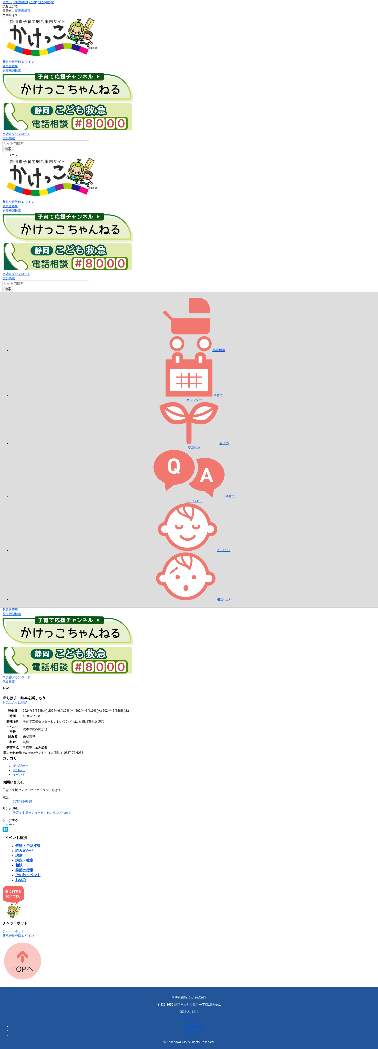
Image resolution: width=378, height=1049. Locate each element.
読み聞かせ (20, 766)
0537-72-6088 (22, 801)
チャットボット (13, 931)
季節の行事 (24, 870)
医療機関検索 (12, 70)
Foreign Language (41, 2)
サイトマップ (194, 1035)
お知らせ (19, 770)
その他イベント (27, 875)
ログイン (28, 62)
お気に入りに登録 (15, 702)
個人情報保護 (194, 1026)
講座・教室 (24, 860)
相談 (19, 865)
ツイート (9, 824)
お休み (20, 880)
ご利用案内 (20, 2)
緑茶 (27, 11)
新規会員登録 (12, 62)
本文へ (7, 2)
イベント (19, 774)
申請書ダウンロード (16, 134)
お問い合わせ (189, 1019)
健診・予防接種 (27, 846)
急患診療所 (10, 66)
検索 (8, 149)
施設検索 (9, 138)
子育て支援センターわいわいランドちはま (42, 813)
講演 (19, 855)
